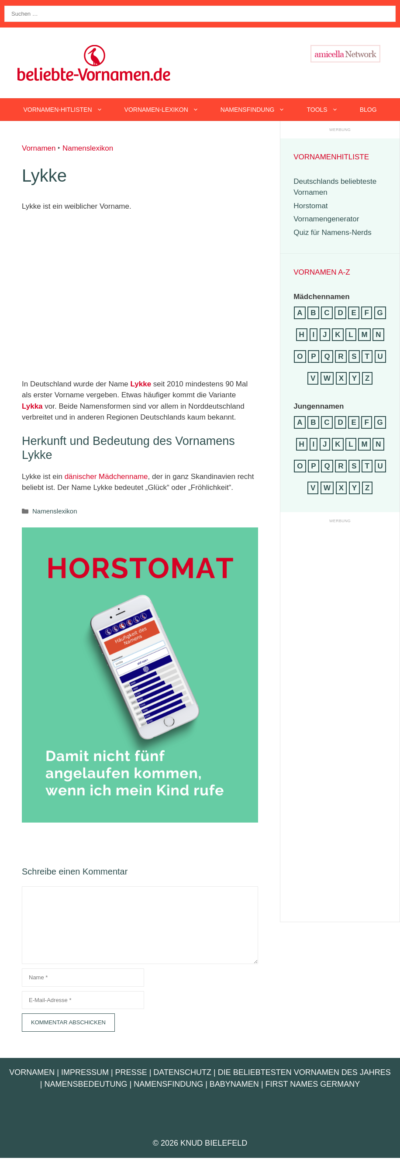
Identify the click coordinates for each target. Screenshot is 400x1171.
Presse (131, 1072)
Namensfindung (258, 110)
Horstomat (310, 206)
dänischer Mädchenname (106, 476)
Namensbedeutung (85, 1084)
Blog (368, 109)
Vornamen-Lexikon (167, 110)
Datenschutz (182, 1072)
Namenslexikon (87, 148)
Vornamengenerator (326, 219)
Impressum (85, 1072)
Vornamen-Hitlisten (68, 110)
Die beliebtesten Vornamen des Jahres (304, 1072)
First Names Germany (313, 1084)
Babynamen (234, 1084)
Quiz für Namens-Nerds (332, 232)
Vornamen (39, 148)
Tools (327, 110)
